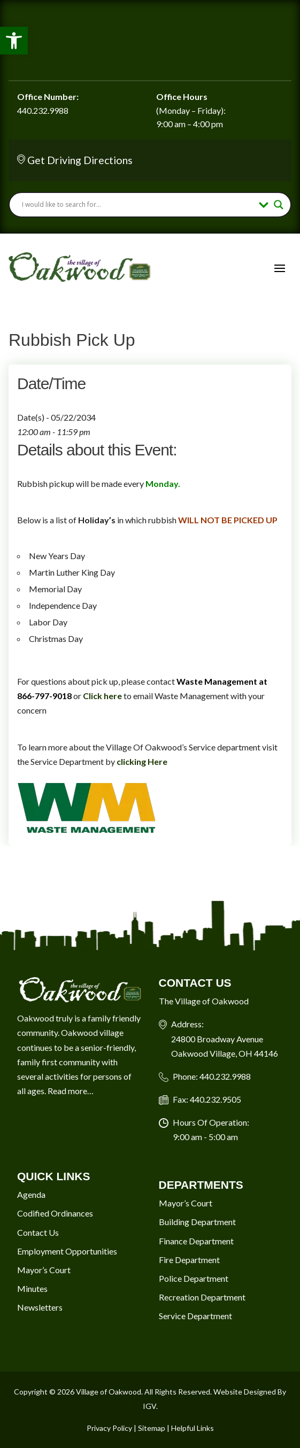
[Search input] (137, 204)
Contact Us (38, 1232)
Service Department (195, 1316)
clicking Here (142, 761)
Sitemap (151, 1427)
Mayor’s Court (44, 1270)
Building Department (197, 1222)
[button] (14, 41)
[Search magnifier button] (278, 204)
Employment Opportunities (67, 1251)
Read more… (71, 1091)
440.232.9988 (42, 110)
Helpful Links (192, 1427)
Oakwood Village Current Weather (150, 40)
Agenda (31, 1194)
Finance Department (196, 1241)
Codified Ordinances (55, 1213)
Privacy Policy (109, 1427)
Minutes (32, 1288)
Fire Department (189, 1260)
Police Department (193, 1278)
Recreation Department (202, 1297)
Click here (102, 696)
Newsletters (40, 1307)
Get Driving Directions (80, 160)
